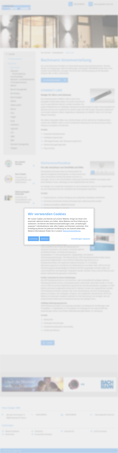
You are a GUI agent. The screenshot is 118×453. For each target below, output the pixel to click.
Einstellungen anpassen (80, 239)
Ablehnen (44, 239)
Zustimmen (33, 239)
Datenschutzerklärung (71, 231)
